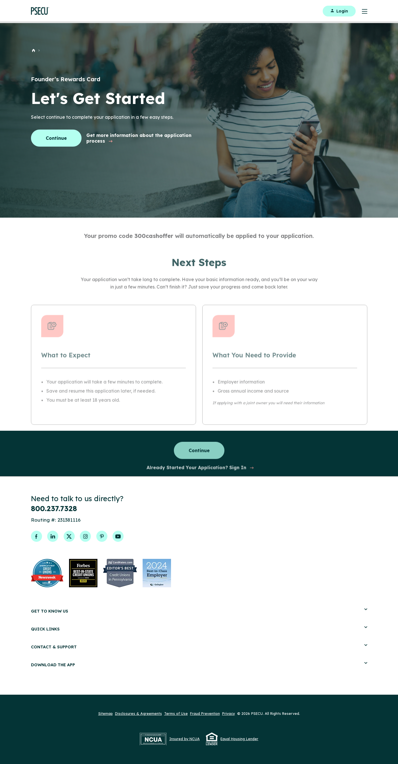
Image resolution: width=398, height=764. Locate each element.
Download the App (199, 664)
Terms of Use (176, 713)
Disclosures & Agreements (138, 713)
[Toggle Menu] (361, 11)
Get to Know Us (199, 611)
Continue (56, 138)
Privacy (228, 713)
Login (339, 11)
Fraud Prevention (205, 713)
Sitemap (105, 713)
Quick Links (199, 629)
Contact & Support (199, 646)
